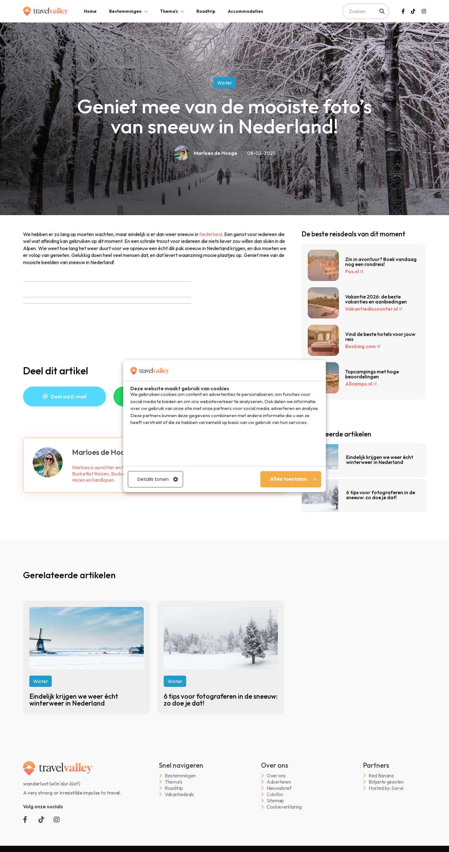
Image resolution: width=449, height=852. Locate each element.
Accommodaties (245, 11)
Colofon (275, 794)
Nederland (210, 234)
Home (90, 11)
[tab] (90, 11)
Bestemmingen (125, 11)
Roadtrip (205, 11)
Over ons (276, 776)
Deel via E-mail (68, 396)
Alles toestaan (293, 479)
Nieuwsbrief (279, 788)
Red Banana (381, 776)
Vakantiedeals (179, 794)
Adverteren (279, 782)
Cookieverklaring (284, 807)
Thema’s (169, 11)
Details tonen (158, 479)
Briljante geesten (386, 782)
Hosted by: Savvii (386, 788)
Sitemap (275, 801)
